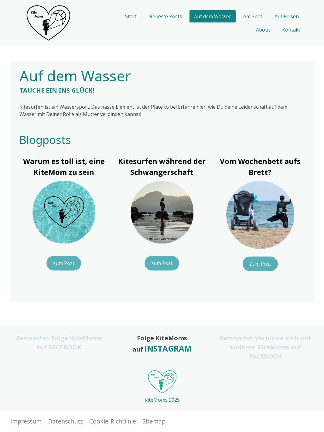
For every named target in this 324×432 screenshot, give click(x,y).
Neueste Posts (165, 16)
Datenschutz (65, 421)
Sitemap (153, 421)
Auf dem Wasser (212, 16)
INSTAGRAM (168, 348)
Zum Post (260, 263)
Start (130, 16)
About (263, 29)
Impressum (26, 421)
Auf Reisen (287, 16)
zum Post (63, 263)
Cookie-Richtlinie (112, 421)
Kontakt (291, 29)
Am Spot (252, 16)
